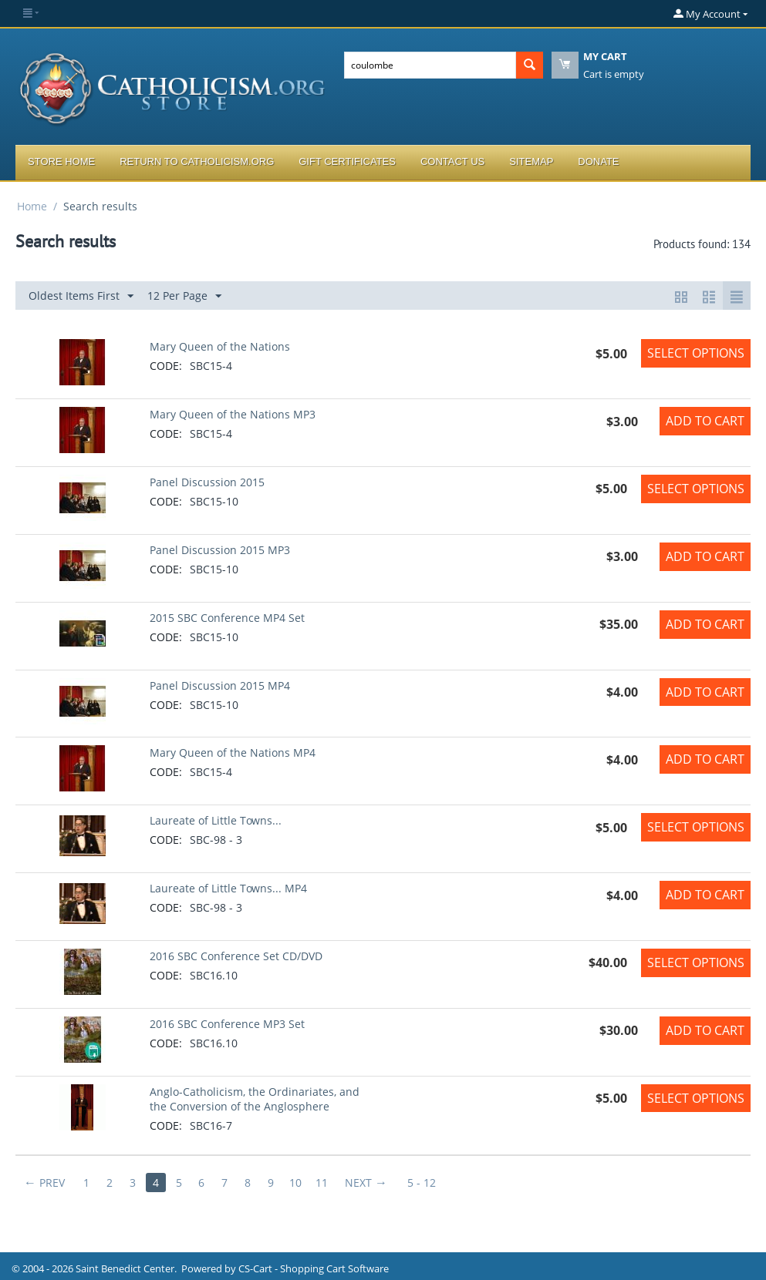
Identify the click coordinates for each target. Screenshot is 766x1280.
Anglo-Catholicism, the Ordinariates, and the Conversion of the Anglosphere (254, 1099)
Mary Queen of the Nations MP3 (233, 414)
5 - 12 (422, 1182)
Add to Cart (705, 420)
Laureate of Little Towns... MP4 (228, 888)
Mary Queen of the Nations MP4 (233, 752)
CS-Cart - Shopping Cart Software (313, 1268)
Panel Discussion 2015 (207, 482)
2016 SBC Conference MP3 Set (227, 1023)
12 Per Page (184, 296)
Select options (695, 352)
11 (322, 1182)
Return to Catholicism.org (197, 161)
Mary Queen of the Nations (220, 346)
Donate (598, 161)
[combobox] (430, 65)
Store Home (61, 161)
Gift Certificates (347, 161)
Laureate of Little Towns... (216, 820)
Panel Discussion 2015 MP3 (220, 550)
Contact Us (452, 161)
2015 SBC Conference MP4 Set (227, 617)
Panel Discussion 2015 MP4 (220, 685)
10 (296, 1182)
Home (32, 206)
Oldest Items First (81, 296)
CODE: (166, 365)
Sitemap (531, 161)
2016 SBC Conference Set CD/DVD (236, 956)
